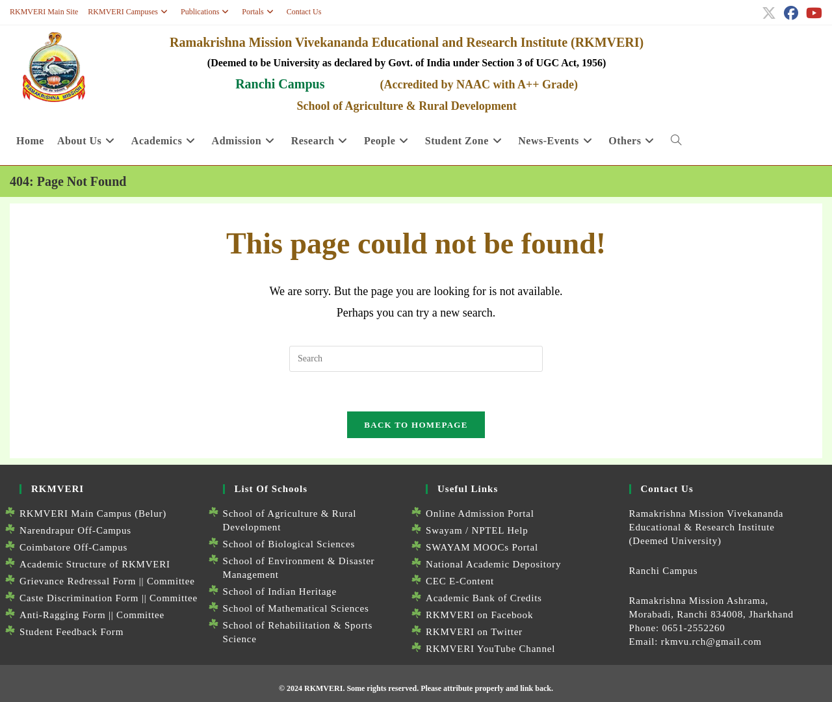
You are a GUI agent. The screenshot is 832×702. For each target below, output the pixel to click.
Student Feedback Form (72, 632)
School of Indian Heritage (280, 591)
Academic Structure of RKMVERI (95, 564)
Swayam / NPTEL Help (477, 530)
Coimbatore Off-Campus (73, 547)
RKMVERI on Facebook (479, 615)
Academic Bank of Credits (484, 598)
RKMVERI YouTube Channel (490, 649)
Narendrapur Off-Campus (75, 530)
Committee (171, 581)
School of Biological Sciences (289, 544)
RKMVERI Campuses (129, 11)
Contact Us (304, 11)
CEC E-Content (460, 581)
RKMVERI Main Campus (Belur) (93, 513)
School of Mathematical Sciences (296, 608)
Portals (259, 11)
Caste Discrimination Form (79, 598)
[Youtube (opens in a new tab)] (812, 13)
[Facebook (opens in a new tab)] (791, 13)
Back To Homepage (415, 425)
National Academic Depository (493, 564)
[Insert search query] (416, 359)
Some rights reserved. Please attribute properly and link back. (449, 688)
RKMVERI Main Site (44, 11)
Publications (206, 11)
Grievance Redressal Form (78, 581)
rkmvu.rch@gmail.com (711, 641)
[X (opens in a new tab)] (769, 13)
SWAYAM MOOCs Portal (482, 547)
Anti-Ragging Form (62, 615)
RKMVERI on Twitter (474, 632)
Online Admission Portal (480, 513)
